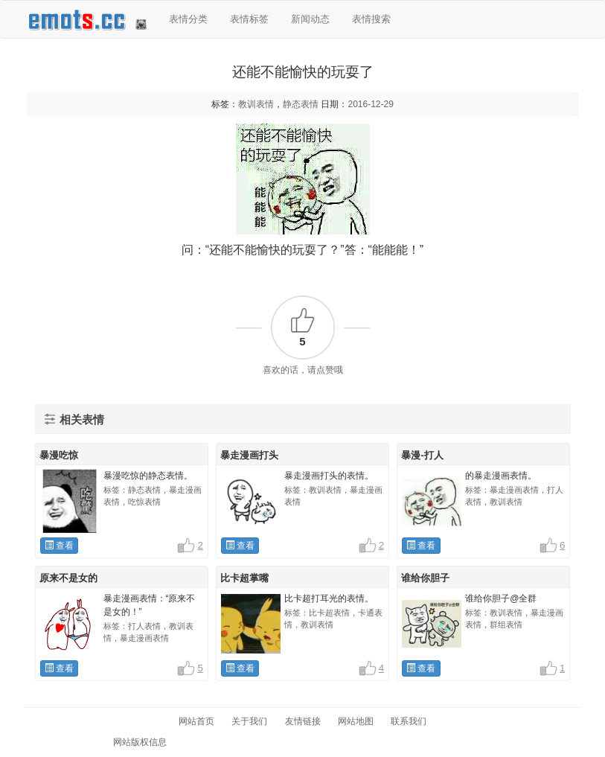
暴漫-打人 (422, 455)
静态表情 (300, 104)
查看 (59, 545)
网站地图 (356, 721)
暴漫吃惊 (58, 455)
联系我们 (408, 721)
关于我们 (249, 721)
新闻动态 (310, 19)
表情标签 (249, 19)
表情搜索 (371, 19)
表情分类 (188, 19)
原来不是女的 (68, 578)
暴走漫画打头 (249, 455)
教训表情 (256, 104)
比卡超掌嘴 (244, 578)
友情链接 (303, 721)
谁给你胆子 (425, 578)
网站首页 (196, 721)
